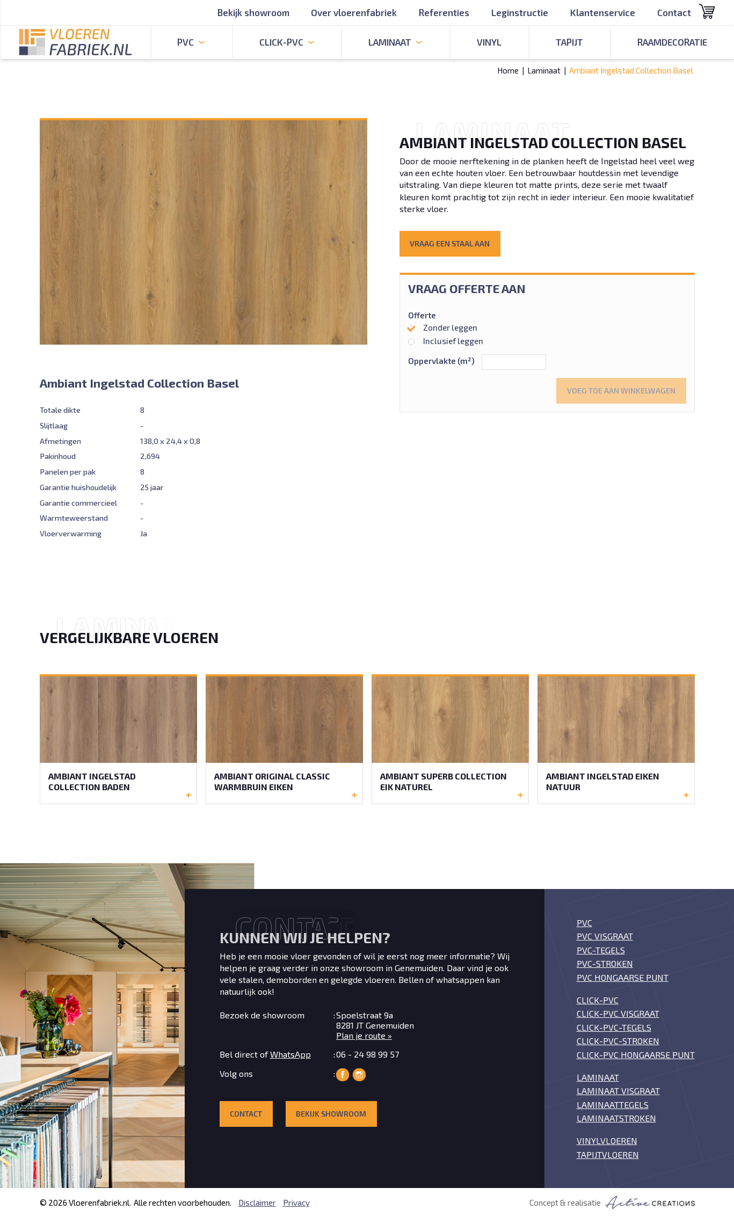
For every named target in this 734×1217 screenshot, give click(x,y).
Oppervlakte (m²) (441, 361)
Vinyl (489, 42)
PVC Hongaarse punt (622, 977)
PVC (584, 922)
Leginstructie (519, 12)
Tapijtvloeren (608, 1154)
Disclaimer (257, 1202)
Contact (674, 12)
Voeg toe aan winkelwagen (621, 390)
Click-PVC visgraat (618, 1013)
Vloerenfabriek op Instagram (359, 1074)
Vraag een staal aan (450, 243)
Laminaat (544, 70)
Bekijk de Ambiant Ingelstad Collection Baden (118, 739)
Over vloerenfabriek (354, 12)
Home (508, 70)
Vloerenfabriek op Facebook (342, 1074)
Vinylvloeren (607, 1140)
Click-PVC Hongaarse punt (636, 1055)
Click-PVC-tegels (614, 1027)
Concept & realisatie (612, 1202)
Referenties (444, 12)
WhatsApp (290, 1054)
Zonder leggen (443, 327)
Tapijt (569, 42)
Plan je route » (364, 1035)
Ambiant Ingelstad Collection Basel (631, 70)
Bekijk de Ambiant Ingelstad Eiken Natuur (616, 739)
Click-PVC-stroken (618, 1041)
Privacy (296, 1202)
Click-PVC (598, 1000)
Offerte (422, 315)
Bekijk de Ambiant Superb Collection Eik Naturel (450, 739)
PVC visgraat (605, 936)
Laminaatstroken (616, 1118)
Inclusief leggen (446, 341)
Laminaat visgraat (618, 1090)
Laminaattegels (613, 1104)
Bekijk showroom (253, 12)
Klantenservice (602, 12)
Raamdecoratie (672, 42)
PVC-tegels (601, 950)
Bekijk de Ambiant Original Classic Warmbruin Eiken (284, 739)
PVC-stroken (605, 963)
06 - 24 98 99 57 (367, 1054)
